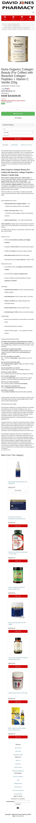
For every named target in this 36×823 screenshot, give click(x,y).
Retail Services (18, 767)
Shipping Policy (18, 783)
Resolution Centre (18, 754)
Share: (6, 88)
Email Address (10, 801)
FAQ (18, 780)
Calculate (18, 138)
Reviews (26, 145)
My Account (18, 747)
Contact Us (18, 764)
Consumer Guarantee (18, 790)
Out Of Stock (18, 490)
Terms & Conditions (18, 776)
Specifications (14, 145)
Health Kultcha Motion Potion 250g (17, 693)
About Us (18, 760)
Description (5, 145)
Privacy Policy (18, 787)
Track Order (18, 751)
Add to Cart (18, 114)
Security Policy (18, 794)
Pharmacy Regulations (18, 770)
